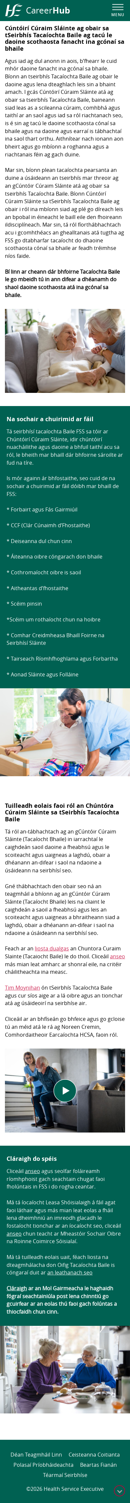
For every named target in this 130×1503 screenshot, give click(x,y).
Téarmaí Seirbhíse (65, 1475)
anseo (117, 956)
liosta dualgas (52, 948)
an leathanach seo (70, 1272)
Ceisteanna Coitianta (94, 1454)
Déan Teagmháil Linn (36, 1454)
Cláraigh (17, 1288)
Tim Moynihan (22, 987)
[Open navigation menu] (118, 10)
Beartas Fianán (98, 1464)
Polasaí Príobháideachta (43, 1464)
